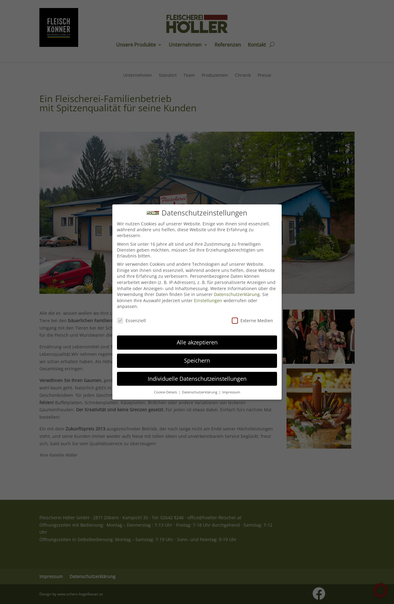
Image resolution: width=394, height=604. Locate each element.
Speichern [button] (197, 357)
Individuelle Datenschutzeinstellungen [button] (197, 375)
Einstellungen (208, 297)
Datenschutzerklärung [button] (200, 389)
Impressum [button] (231, 389)
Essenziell (131, 317)
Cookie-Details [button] (166, 389)
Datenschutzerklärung (237, 291)
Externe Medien (252, 317)
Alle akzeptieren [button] (197, 339)
